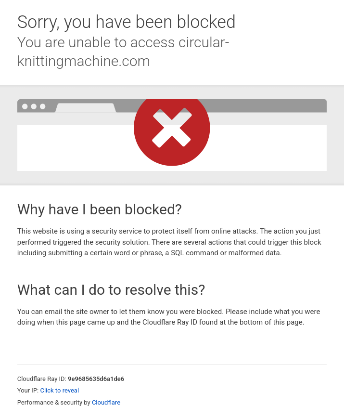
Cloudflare (106, 402)
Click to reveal (59, 390)
